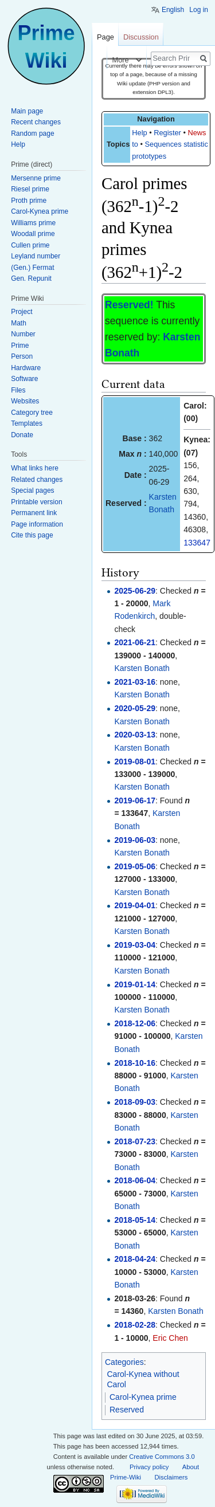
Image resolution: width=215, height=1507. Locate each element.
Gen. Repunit (31, 278)
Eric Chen (170, 1338)
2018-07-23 (134, 1141)
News (196, 132)
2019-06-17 (134, 800)
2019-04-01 (134, 905)
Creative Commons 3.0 (161, 1456)
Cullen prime (30, 245)
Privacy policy (149, 1466)
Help (139, 132)
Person (22, 356)
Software (24, 379)
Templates (26, 423)
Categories (124, 1362)
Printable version (36, 502)
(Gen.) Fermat (32, 268)
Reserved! (129, 305)
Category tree (32, 413)
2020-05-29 (134, 708)
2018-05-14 (134, 1220)
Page (105, 37)
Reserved (127, 1409)
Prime (20, 346)
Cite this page (32, 535)
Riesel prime (30, 189)
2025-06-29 (134, 590)
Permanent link (34, 513)
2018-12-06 (134, 1023)
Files (18, 390)
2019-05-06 (134, 866)
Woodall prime (32, 234)
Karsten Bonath (142, 668)
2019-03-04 (134, 944)
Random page (32, 133)
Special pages (32, 490)
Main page (27, 111)
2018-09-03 (134, 1101)
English (173, 10)
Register (167, 132)
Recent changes (36, 122)
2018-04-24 (134, 1258)
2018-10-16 (134, 1063)
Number (23, 334)
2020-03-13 (134, 734)
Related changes (36, 480)
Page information (37, 524)
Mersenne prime (36, 178)
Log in (198, 10)
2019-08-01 (134, 761)
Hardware (26, 368)
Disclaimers (171, 1477)
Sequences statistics (178, 144)
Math (18, 323)
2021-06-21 (134, 642)
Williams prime (33, 223)
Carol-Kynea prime (143, 1397)
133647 (196, 542)
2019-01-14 (134, 984)
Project (21, 312)
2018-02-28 (134, 1324)
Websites (25, 401)
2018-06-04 (134, 1180)
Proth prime (28, 201)
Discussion (141, 37)
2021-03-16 (134, 681)
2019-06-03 (134, 840)
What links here (34, 468)
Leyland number (35, 256)
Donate (22, 435)
